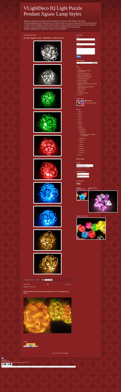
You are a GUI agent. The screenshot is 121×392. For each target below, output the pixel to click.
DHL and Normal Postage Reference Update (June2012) (86, 87)
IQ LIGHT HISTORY (82, 80)
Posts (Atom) (32, 286)
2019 (79, 115)
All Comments (81, 176)
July (80, 142)
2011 (79, 154)
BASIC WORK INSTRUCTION (84, 77)
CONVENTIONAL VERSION (84, 73)
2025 (79, 111)
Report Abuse (80, 159)
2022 (79, 113)
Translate (86, 167)
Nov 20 (82, 132)
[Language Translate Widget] (84, 165)
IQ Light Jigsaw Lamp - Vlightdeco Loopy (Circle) (44, 38)
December (81, 129)
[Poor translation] (9, 364)
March (80, 148)
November (81, 131)
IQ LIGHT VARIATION (83, 82)
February (81, 150)
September (81, 138)
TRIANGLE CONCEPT (83, 93)
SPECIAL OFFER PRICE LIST (84, 75)
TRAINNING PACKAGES (83, 78)
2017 (79, 117)
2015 (79, 121)
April (80, 146)
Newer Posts (27, 284)
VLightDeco (89, 100)
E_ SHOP (80, 94)
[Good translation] (4, 364)
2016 (79, 119)
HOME (79, 69)
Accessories (80, 91)
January (81, 152)
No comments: (37, 279)
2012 (79, 127)
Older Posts (68, 284)
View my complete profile (90, 103)
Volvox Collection (81, 89)
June (80, 144)
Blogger (66, 353)
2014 (79, 123)
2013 (79, 125)
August (81, 140)
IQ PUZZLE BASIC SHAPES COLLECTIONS (84, 71)
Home (47, 284)
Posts (79, 173)
